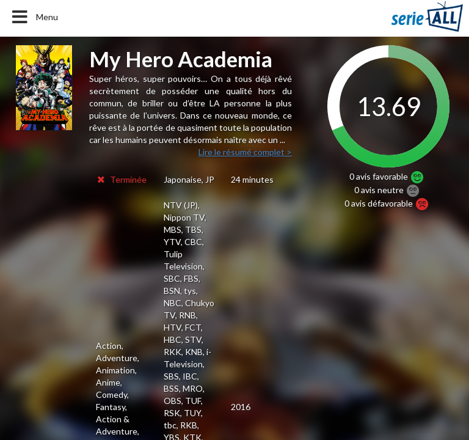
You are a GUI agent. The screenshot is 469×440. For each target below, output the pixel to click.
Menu (34, 17)
